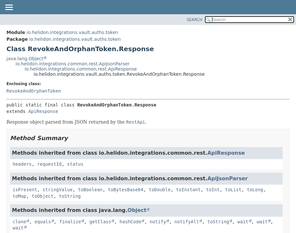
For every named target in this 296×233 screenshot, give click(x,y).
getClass (100, 221)
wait (243, 221)
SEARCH (195, 19)
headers (22, 164)
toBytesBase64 (125, 189)
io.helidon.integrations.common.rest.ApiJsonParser (73, 63)
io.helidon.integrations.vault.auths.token (72, 32)
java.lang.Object (24, 58)
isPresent (25, 189)
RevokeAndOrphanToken (33, 91)
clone (19, 221)
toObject (42, 196)
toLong (255, 189)
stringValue (58, 189)
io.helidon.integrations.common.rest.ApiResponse (81, 69)
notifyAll (186, 221)
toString (69, 196)
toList (233, 189)
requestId (49, 164)
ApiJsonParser (227, 178)
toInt (212, 189)
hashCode (130, 221)
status (75, 164)
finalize (70, 221)
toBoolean (90, 189)
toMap (19, 196)
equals (43, 221)
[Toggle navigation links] (8, 7)
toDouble (159, 189)
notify (158, 221)
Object (137, 210)
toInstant (188, 189)
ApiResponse (43, 111)
